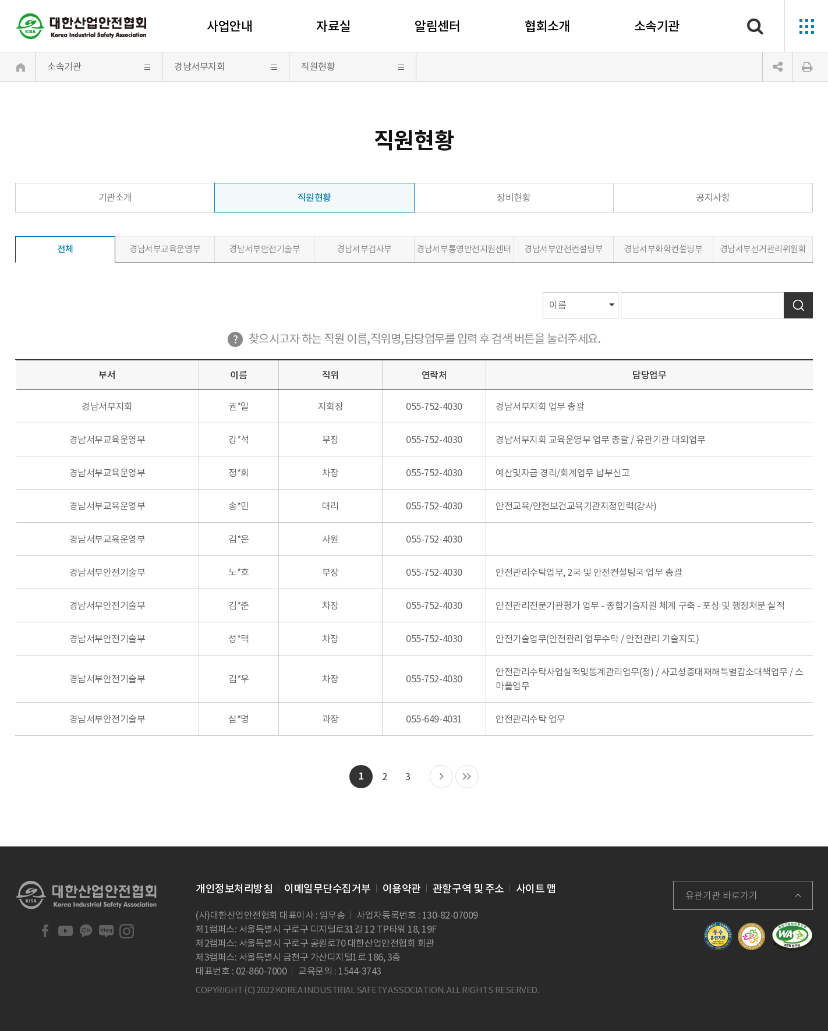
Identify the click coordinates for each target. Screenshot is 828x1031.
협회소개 (547, 26)
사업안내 (229, 26)
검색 (798, 305)
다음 (441, 777)
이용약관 (402, 888)
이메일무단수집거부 (327, 888)
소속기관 (657, 26)
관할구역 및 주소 (468, 888)
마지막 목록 (467, 777)
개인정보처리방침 (234, 888)
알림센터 (437, 26)
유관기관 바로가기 (721, 895)
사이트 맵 (536, 888)
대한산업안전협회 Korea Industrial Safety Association (81, 26)
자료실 (333, 26)
